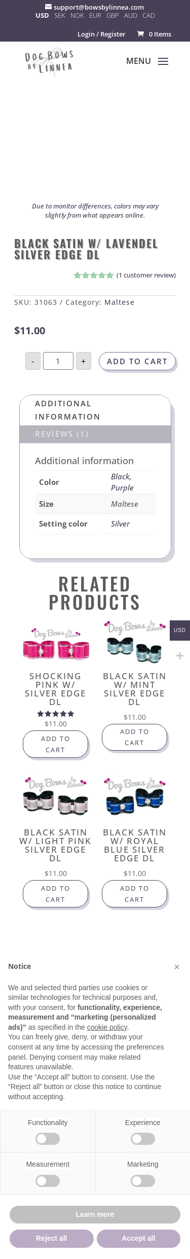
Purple (122, 487)
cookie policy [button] (107, 1027)
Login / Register (102, 34)
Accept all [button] (138, 1238)
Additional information (68, 410)
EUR (95, 15)
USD (42, 15)
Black (120, 476)
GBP (112, 15)
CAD (148, 15)
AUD (130, 15)
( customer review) (146, 274)
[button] (177, 967)
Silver (120, 523)
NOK (77, 15)
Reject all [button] (51, 1238)
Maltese (119, 302)
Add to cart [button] (55, 744)
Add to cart (137, 361)
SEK (59, 15)
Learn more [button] (94, 1214)
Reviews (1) (62, 434)
